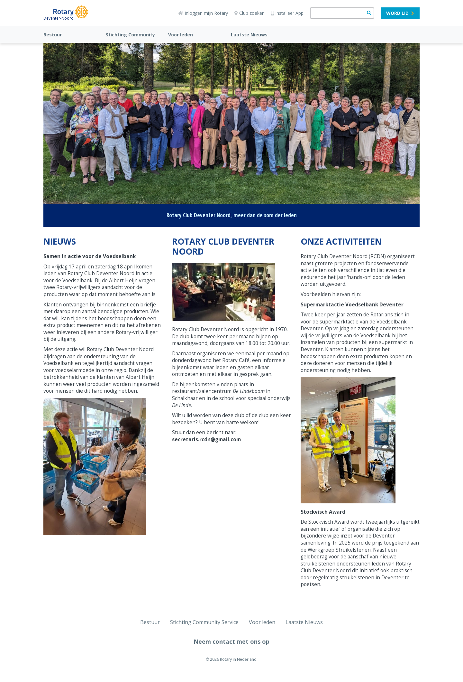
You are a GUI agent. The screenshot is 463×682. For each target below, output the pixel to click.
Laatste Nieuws (249, 35)
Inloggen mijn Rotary (203, 13)
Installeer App (287, 13)
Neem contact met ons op (231, 641)
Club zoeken (249, 13)
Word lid (400, 13)
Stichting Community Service (204, 622)
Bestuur (52, 35)
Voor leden (180, 35)
